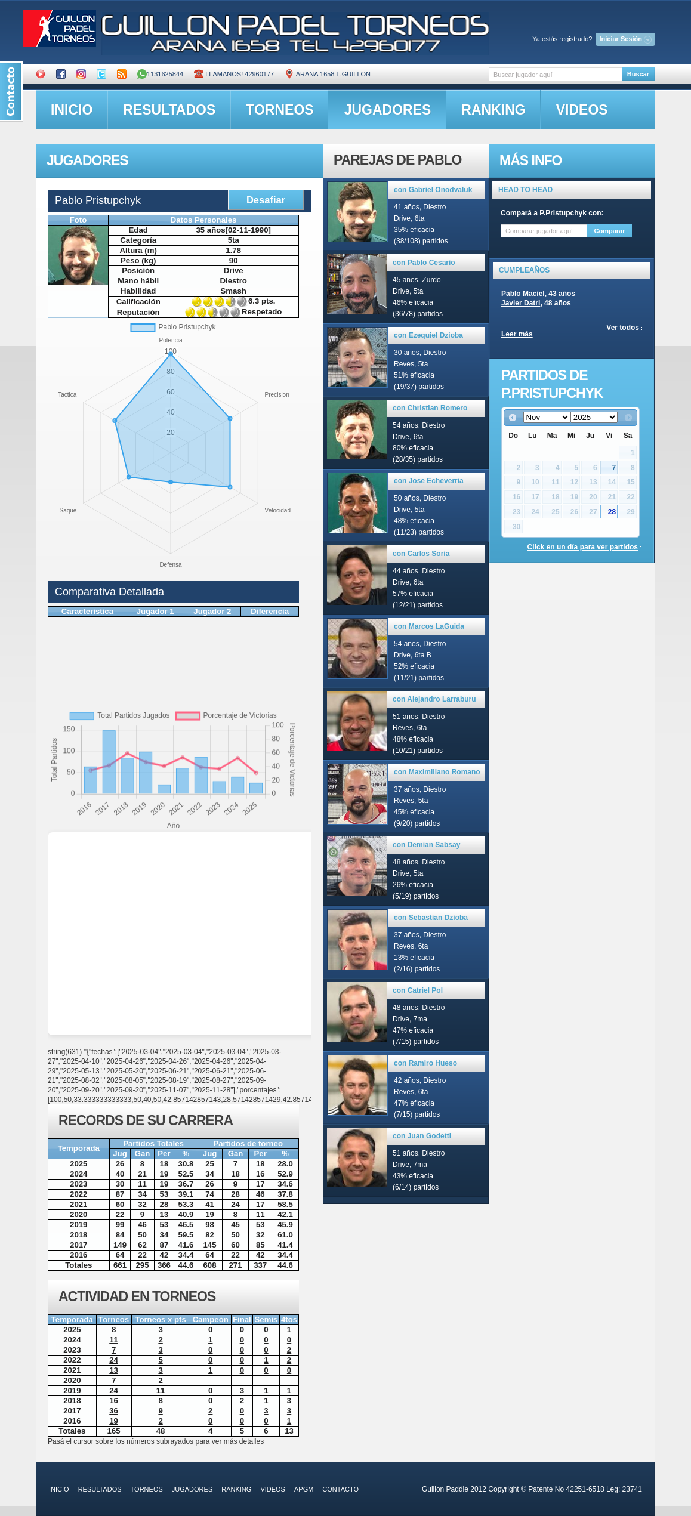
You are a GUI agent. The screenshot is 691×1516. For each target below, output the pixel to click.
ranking (493, 110)
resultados (169, 110)
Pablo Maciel (523, 293)
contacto (340, 1489)
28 (612, 512)
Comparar (609, 230)
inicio (71, 110)
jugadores (387, 110)
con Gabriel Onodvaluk (433, 190)
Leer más (517, 334)
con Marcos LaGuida (429, 626)
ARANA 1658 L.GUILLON (328, 74)
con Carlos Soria (421, 553)
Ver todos (622, 327)
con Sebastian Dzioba (431, 917)
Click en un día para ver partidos (582, 547)
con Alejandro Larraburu (434, 699)
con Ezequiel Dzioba (428, 335)
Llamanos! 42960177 (234, 74)
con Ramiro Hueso (425, 1063)
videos (582, 110)
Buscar (638, 74)
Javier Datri (520, 303)
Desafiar (265, 199)
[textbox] (555, 74)
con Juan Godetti (422, 1136)
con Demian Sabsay (426, 845)
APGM (303, 1489)
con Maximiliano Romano (437, 772)
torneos (279, 110)
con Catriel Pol (418, 990)
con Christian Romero (430, 408)
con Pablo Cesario (424, 262)
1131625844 (160, 74)
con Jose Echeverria (429, 481)
